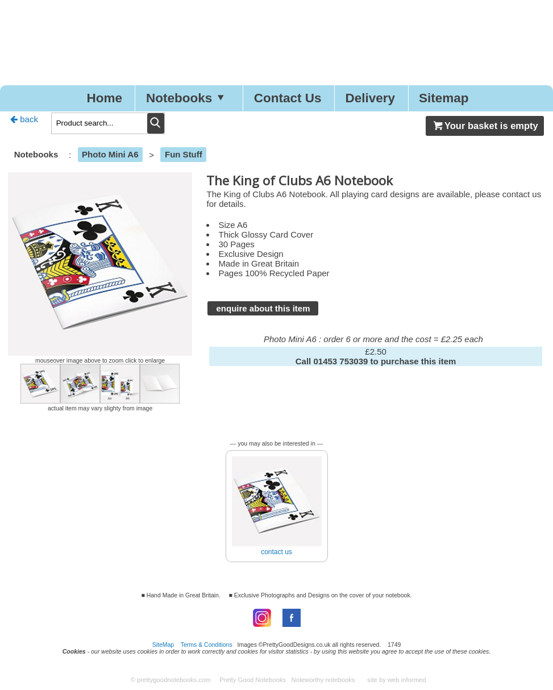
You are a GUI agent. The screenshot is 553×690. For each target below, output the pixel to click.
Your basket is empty (484, 125)
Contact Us (288, 98)
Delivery (370, 98)
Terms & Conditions (206, 644)
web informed (407, 679)
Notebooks (188, 98)
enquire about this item (263, 308)
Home (104, 98)
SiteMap (163, 644)
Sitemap (444, 98)
